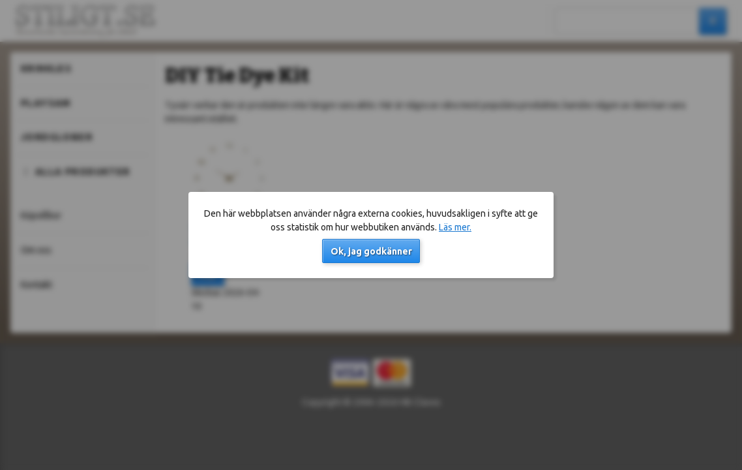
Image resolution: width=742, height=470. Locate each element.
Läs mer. (455, 227)
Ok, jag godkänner (371, 251)
